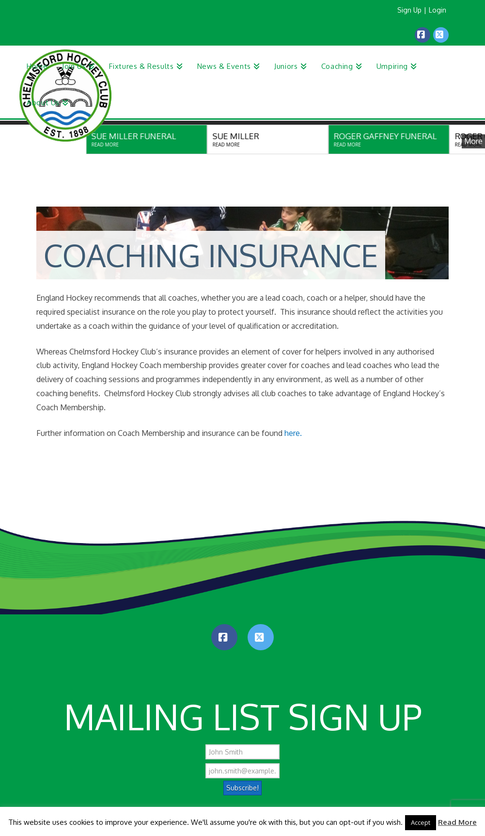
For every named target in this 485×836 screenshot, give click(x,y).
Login (437, 10)
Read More (457, 822)
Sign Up (409, 10)
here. (292, 433)
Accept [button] (420, 822)
